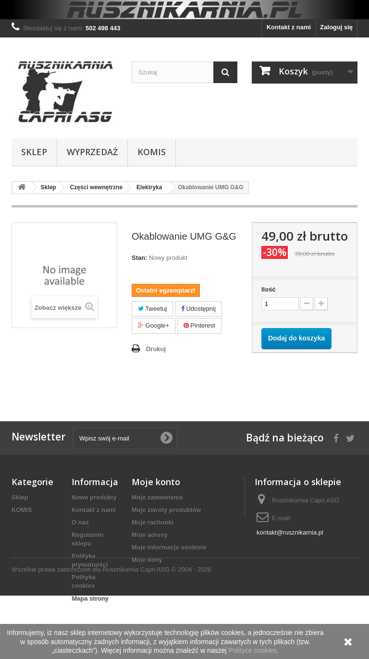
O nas (80, 522)
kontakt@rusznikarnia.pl (290, 532)
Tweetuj (152, 308)
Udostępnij (198, 308)
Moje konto (156, 482)
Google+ (153, 325)
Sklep (34, 152)
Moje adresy (150, 534)
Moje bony (147, 559)
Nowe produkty (94, 497)
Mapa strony (90, 598)
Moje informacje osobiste (169, 547)
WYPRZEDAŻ (92, 152)
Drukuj (156, 349)
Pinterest (199, 325)
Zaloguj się (336, 27)
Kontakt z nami (289, 27)
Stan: (140, 257)
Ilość (268, 289)
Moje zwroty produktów (166, 509)
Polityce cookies (252, 650)
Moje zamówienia (157, 497)
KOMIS (151, 152)
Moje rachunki (152, 522)
